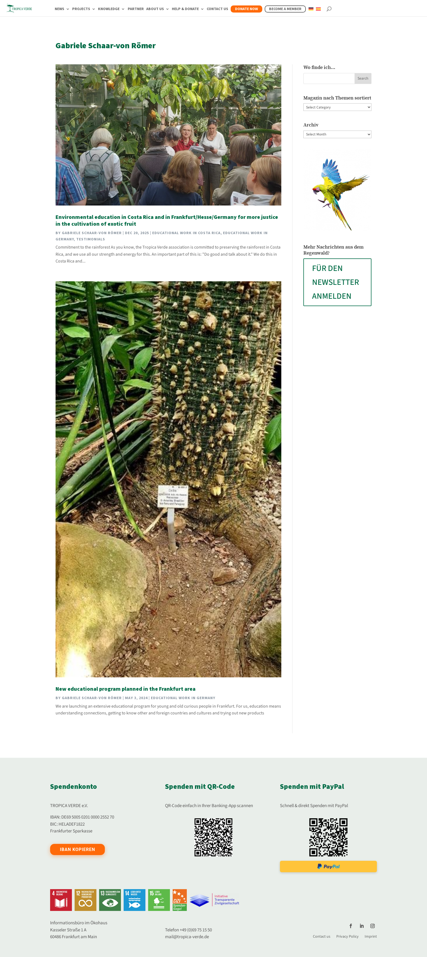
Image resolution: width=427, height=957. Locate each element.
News (59, 9)
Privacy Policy (347, 936)
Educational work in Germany (183, 698)
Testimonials (90, 239)
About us (155, 9)
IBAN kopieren (77, 849)
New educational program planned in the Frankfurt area (126, 689)
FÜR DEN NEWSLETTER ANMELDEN (335, 282)
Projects (81, 9)
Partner (136, 9)
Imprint (371, 936)
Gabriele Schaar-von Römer (92, 233)
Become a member (285, 9)
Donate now (246, 9)
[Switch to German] (311, 12)
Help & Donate (185, 9)
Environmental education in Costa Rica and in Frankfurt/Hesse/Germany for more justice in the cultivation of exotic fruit (167, 220)
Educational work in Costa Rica (186, 233)
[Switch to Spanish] (318, 12)
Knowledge (109, 9)
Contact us (217, 9)
